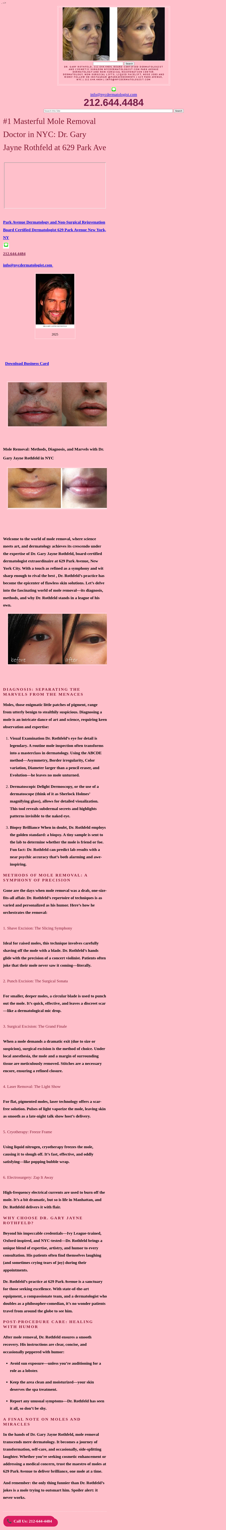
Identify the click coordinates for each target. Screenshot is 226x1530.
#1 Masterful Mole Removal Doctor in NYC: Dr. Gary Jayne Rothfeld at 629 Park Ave (54, 134)
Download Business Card (27, 363)
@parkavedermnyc (121, 77)
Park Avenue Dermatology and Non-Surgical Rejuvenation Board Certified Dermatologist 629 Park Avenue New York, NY (54, 230)
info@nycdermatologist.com (128, 79)
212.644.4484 (14, 253)
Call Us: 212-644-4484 (29, 1521)
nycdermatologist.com (122, 69)
